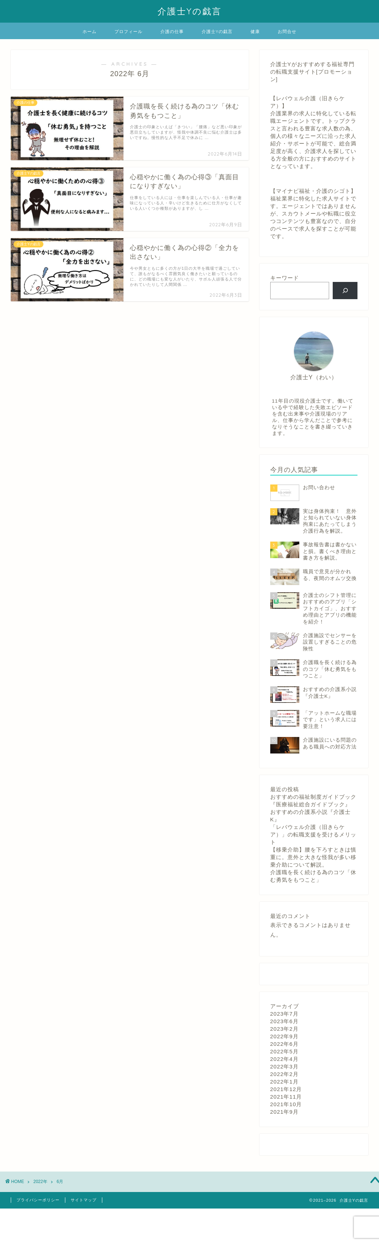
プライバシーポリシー (38, 1200)
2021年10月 (286, 1104)
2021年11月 (286, 1097)
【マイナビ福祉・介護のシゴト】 (313, 191)
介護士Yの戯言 (190, 11)
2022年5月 (284, 1051)
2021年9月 (284, 1112)
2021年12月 (286, 1089)
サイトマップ (84, 1200)
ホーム (90, 31)
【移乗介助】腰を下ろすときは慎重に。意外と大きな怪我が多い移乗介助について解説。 (313, 857)
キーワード (284, 278)
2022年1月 (284, 1082)
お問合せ (287, 31)
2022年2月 (284, 1074)
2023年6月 (284, 1021)
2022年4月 (284, 1059)
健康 (255, 31)
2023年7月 (284, 1014)
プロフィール (128, 31)
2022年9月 (284, 1036)
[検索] (345, 290)
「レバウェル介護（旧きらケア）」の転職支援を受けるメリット (313, 834)
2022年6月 (284, 1044)
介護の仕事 (172, 31)
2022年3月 (284, 1066)
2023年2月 (284, 1029)
